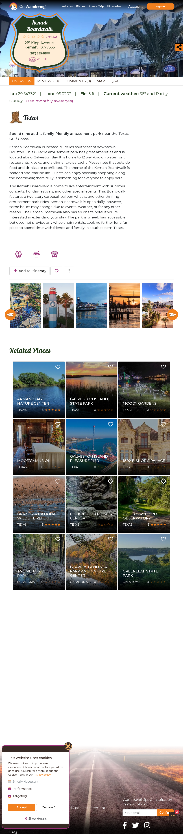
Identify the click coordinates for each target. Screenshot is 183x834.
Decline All (49, 807)
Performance (22, 789)
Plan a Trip (96, 6)
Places (81, 6)
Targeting (19, 796)
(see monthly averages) (49, 101)
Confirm (165, 812)
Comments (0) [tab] (78, 81)
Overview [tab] (22, 81)
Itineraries (114, 6)
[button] (173, 816)
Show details (36, 818)
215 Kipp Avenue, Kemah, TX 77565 (39, 45)
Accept (21, 807)
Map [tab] (101, 81)
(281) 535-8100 (39, 53)
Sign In (160, 6)
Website (43, 59)
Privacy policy (42, 774)
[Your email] (140, 812)
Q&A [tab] (114, 81)
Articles (67, 6)
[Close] (68, 746)
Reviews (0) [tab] (48, 81)
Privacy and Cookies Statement (78, 808)
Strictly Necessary (25, 781)
